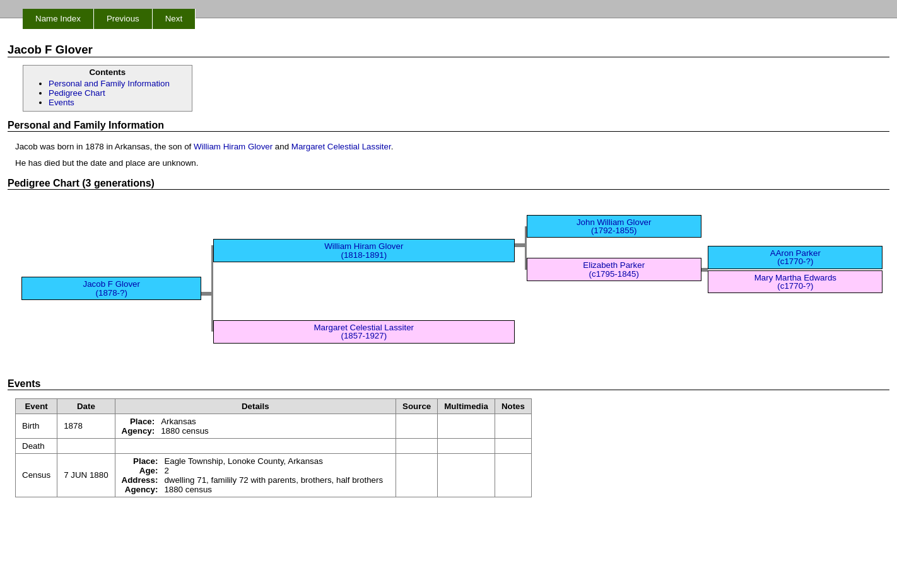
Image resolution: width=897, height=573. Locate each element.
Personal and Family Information (109, 83)
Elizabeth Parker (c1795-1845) (614, 269)
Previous (123, 18)
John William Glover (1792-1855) (614, 226)
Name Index (58, 18)
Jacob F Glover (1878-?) (111, 288)
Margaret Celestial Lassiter (341, 146)
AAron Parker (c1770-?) (795, 257)
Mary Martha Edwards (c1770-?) (795, 282)
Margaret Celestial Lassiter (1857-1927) (364, 331)
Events (61, 102)
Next (173, 18)
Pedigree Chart (77, 93)
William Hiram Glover (233, 146)
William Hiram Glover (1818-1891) (363, 250)
